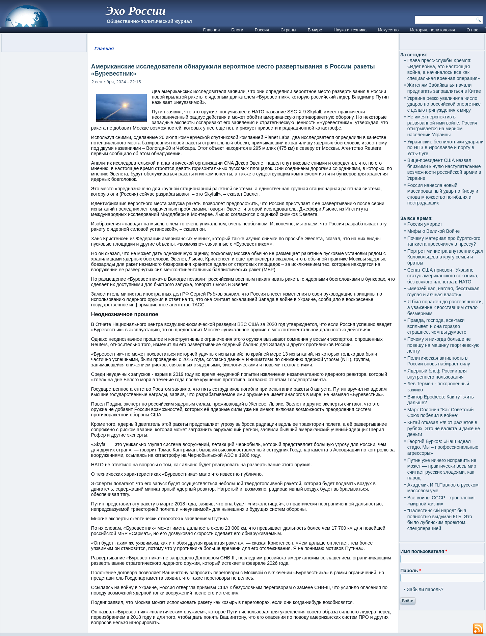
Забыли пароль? (425, 589)
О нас (472, 29)
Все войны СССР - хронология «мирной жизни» (441, 500)
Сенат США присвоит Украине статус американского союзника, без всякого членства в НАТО (443, 275)
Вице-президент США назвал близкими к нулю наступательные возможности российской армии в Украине (444, 169)
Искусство (388, 29)
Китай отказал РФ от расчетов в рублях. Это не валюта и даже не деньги (443, 428)
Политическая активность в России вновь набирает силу (438, 361)
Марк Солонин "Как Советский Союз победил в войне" (440, 412)
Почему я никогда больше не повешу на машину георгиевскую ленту (443, 345)
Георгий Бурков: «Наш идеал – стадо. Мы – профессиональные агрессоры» (443, 447)
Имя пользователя (423, 551)
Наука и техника (350, 29)
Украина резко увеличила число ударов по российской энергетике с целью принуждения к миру (444, 104)
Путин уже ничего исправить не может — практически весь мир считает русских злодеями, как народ (442, 469)
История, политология (432, 29)
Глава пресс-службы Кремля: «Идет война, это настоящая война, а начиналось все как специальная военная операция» (443, 69)
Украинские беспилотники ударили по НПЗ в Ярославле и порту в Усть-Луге (445, 147)
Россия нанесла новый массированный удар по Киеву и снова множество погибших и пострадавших (442, 194)
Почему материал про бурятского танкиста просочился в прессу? (444, 241)
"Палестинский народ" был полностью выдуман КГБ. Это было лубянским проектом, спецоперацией (439, 519)
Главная (211, 29)
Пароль (410, 570)
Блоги (237, 29)
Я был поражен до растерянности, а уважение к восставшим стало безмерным (445, 307)
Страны (288, 29)
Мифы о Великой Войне (433, 231)
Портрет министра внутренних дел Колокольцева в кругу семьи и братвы (445, 257)
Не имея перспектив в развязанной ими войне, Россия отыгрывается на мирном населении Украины (442, 125)
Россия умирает (424, 224)
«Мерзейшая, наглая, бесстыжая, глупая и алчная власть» (444, 291)
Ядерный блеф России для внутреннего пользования (437, 374)
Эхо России (135, 11)
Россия (262, 29)
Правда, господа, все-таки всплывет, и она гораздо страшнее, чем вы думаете (436, 326)
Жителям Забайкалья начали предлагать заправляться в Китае (444, 88)
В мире (315, 29)
